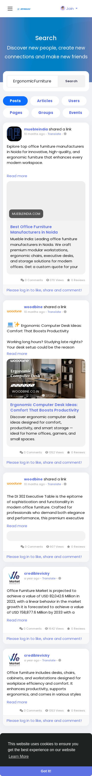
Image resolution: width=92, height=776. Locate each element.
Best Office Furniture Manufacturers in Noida (34, 229)
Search (71, 81)
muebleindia (36, 129)
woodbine (33, 306)
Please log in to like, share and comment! (44, 290)
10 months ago (34, 134)
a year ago (31, 578)
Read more (17, 175)
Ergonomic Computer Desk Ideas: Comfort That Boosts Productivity (44, 407)
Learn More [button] (19, 756)
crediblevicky (37, 573)
